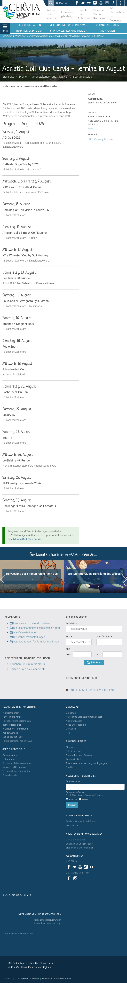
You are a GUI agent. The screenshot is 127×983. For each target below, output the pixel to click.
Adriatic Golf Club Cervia (26, 539)
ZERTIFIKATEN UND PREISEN (56, 978)
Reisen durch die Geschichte (28, 669)
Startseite (8, 76)
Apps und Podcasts (76, 724)
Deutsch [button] (65, 2)
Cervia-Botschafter (75, 839)
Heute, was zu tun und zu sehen (30, 623)
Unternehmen (9, 759)
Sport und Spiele (83, 76)
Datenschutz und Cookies (79, 755)
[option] (32, 576)
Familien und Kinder (12, 716)
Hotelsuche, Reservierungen (47, 920)
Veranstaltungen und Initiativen (50, 76)
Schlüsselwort (105, 636)
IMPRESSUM (21, 978)
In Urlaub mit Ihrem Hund (15, 728)
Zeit (68, 649)
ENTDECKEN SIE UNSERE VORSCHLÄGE (92, 690)
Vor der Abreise (10, 732)
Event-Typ (71, 623)
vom (68, 654)
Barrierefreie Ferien (12, 724)
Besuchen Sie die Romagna (99, 14)
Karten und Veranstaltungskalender (84, 716)
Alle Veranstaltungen (23, 632)
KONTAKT (7, 978)
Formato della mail (84, 794)
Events (23, 76)
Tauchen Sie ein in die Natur (27, 664)
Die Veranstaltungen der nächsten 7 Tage (35, 627)
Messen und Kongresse (14, 767)
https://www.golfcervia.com (102, 139)
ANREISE (34, 978)
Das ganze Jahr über (12, 736)
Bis (98, 654)
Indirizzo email (73, 781)
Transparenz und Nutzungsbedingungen (86, 763)
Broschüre (71, 713)
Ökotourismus (9, 755)
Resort (70, 636)
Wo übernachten (10, 713)
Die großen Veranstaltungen (29, 637)
